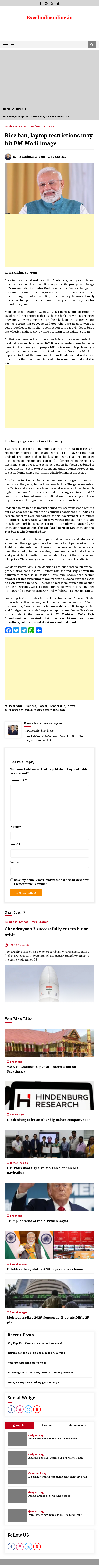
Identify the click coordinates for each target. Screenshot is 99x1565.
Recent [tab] (47, 1425)
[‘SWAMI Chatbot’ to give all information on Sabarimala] (49, 1043)
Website (15, 862)
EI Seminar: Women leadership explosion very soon (57, 1477)
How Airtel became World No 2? (27, 1362)
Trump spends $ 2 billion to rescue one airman (36, 1353)
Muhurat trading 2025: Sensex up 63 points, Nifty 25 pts (48, 1320)
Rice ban (59, 710)
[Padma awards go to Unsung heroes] (17, 1496)
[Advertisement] (49, 76)
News (50, 126)
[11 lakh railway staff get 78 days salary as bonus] (49, 1245)
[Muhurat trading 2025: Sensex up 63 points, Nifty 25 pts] (49, 1293)
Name (15, 826)
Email (15, 844)
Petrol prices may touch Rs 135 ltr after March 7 (55, 1515)
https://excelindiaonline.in (39, 730)
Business (11, 126)
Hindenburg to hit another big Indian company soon (49, 1120)
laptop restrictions (37, 710)
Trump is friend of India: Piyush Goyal (37, 1221)
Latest (23, 126)
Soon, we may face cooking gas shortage (33, 1382)
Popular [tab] (19, 1425)
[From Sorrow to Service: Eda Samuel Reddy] (17, 1439)
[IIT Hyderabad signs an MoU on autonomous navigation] (49, 1144)
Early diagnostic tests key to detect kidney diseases (40, 1372)
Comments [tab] (77, 1425)
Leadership (37, 126)
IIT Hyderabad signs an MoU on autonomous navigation (42, 1170)
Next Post (15, 912)
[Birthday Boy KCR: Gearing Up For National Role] (17, 1458)
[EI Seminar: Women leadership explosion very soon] (17, 1477)
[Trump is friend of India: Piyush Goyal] (49, 1197)
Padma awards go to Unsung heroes (49, 1496)
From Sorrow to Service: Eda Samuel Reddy (53, 1438)
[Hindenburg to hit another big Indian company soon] (49, 1095)
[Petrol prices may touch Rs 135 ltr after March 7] (17, 1515)
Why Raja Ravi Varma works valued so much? (35, 1343)
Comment (18, 780)
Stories (43, 921)
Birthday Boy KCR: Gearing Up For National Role (55, 1457)
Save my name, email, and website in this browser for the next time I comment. (51, 882)
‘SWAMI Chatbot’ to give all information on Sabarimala (41, 1069)
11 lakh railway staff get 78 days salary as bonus (45, 1269)
